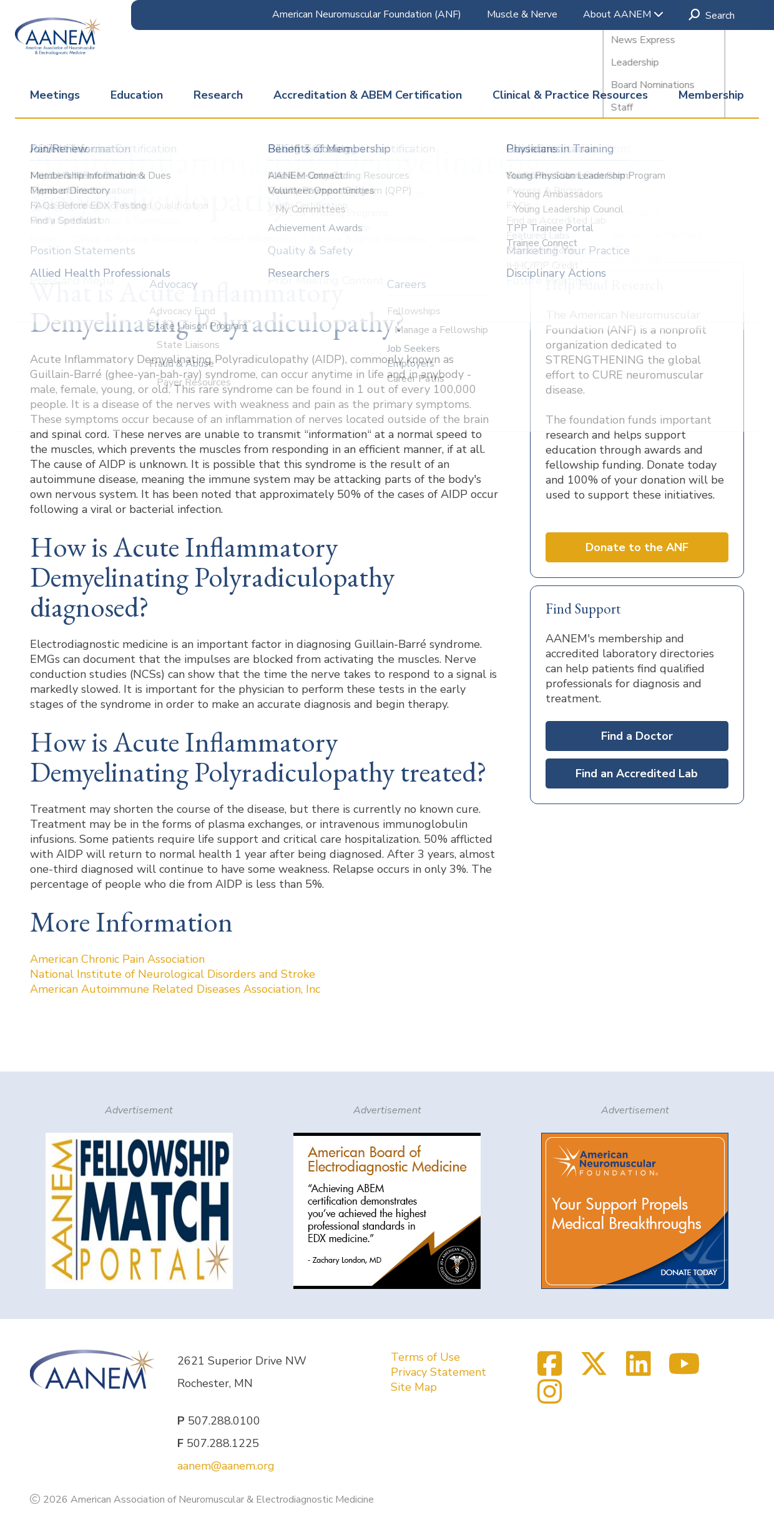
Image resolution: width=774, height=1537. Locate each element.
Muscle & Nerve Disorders (370, 239)
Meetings (55, 94)
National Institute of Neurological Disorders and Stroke (172, 974)
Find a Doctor (637, 736)
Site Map (414, 1387)
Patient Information (255, 239)
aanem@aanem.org (226, 1465)
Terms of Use (425, 1357)
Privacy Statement (438, 1372)
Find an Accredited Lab (637, 773)
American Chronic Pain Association (117, 959)
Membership (711, 94)
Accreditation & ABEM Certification (367, 94)
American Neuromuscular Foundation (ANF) (366, 14)
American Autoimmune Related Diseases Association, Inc (175, 989)
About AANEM (623, 14)
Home (44, 239)
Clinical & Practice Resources (570, 94)
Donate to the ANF (636, 547)
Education (136, 94)
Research (218, 94)
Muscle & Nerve (522, 14)
